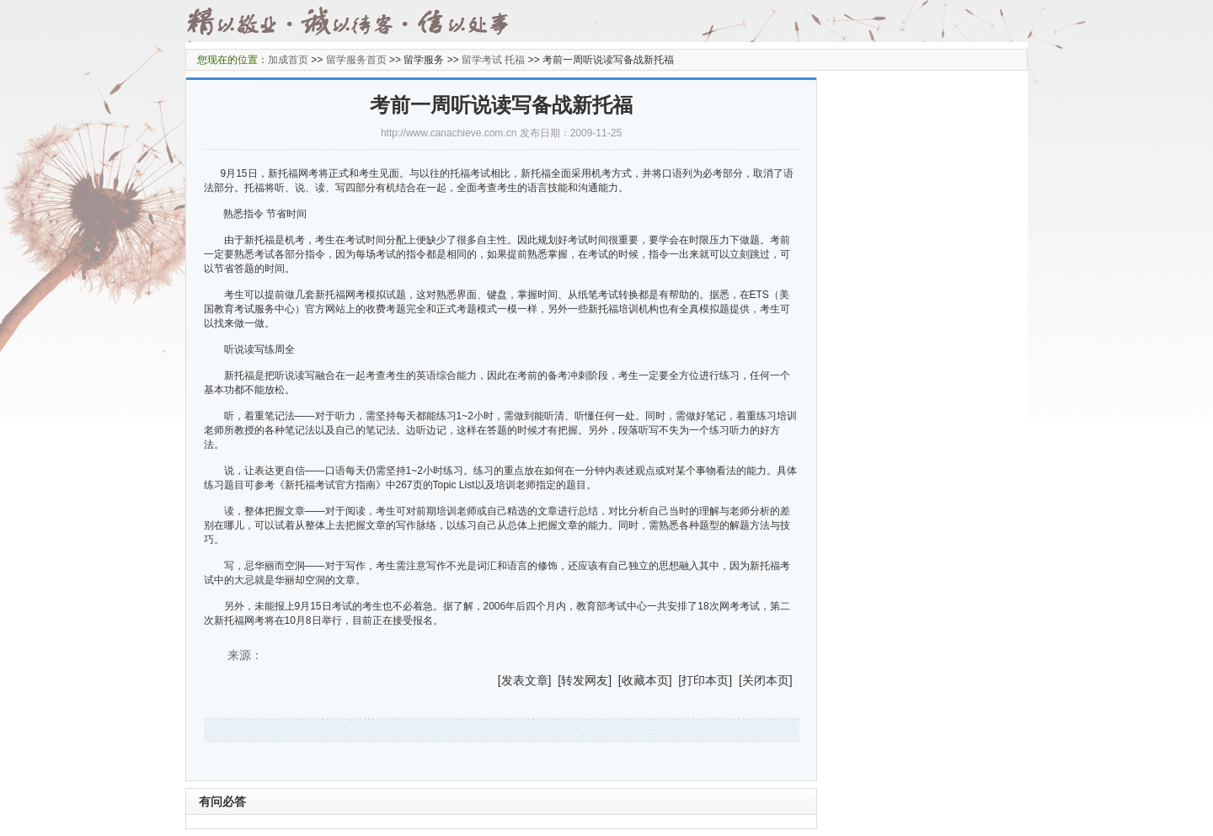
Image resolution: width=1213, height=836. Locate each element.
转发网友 (584, 680)
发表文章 (524, 680)
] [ (555, 680)
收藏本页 (645, 680)
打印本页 (705, 680)
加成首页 (288, 60)
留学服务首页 (356, 60)
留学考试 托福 (493, 60)
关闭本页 (765, 680)
